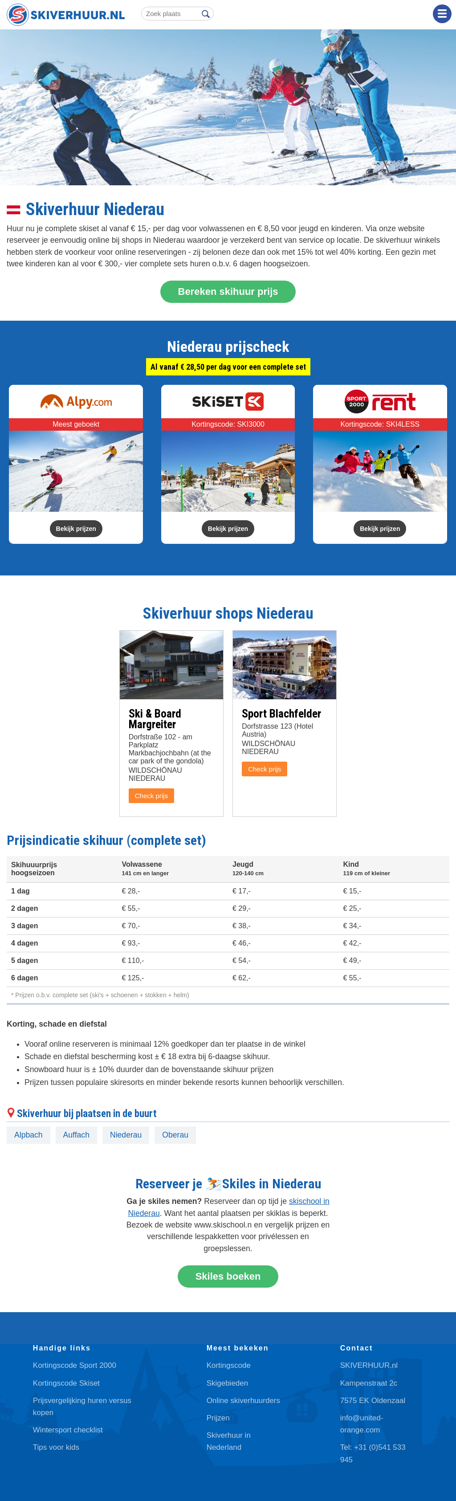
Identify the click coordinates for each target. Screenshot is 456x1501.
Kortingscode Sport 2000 (74, 1365)
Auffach (76, 1134)
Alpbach (28, 1134)
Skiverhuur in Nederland (229, 1441)
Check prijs (151, 795)
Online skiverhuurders (243, 1400)
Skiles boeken (228, 1276)
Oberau (175, 1134)
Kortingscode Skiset (66, 1383)
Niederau (126, 1134)
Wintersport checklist (68, 1430)
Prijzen (218, 1418)
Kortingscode (229, 1365)
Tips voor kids (56, 1447)
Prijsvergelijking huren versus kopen (82, 1406)
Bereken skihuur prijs (228, 291)
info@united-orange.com (361, 1424)
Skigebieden (227, 1383)
